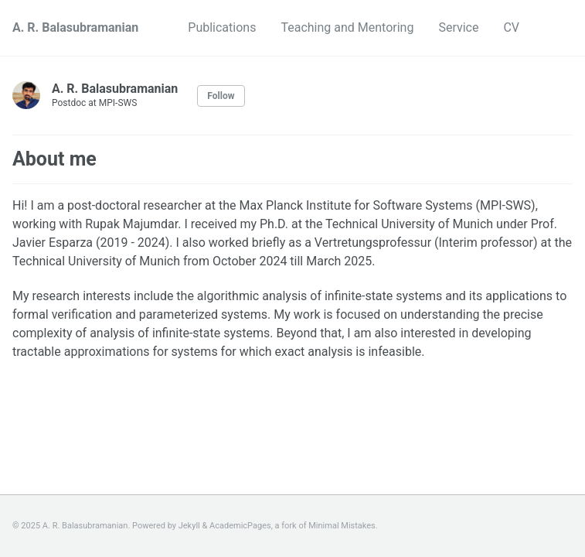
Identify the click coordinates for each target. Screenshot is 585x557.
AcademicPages (240, 526)
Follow (220, 96)
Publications (222, 27)
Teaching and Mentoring (347, 27)
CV (511, 27)
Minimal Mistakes (342, 526)
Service (458, 27)
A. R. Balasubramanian (75, 27)
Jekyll (189, 526)
